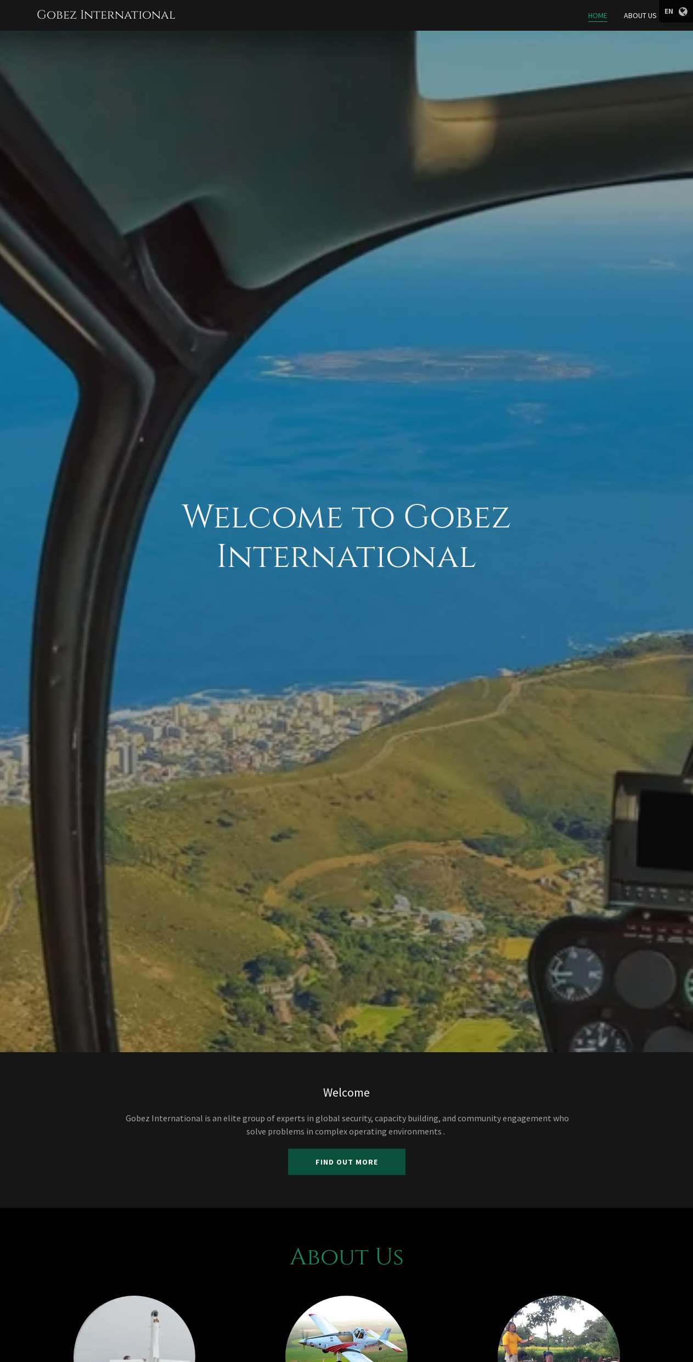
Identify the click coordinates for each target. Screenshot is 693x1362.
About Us (640, 15)
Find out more (346, 1162)
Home (597, 15)
